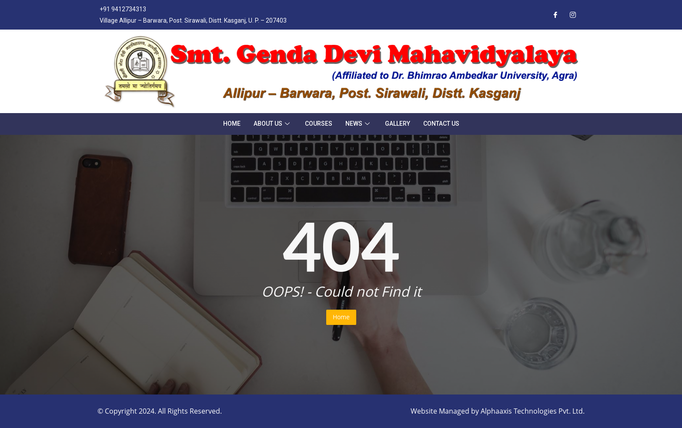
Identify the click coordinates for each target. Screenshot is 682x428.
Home (232, 123)
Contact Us (441, 123)
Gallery (397, 123)
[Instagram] (572, 14)
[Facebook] (555, 14)
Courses (318, 123)
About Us (273, 123)
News (358, 123)
